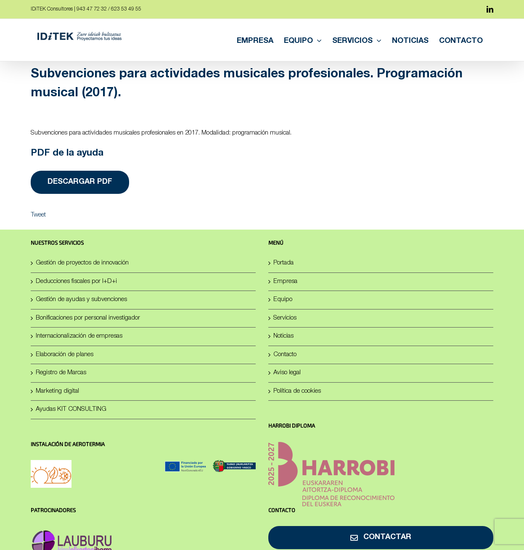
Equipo (282, 299)
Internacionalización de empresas (79, 336)
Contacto (284, 355)
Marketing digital (57, 391)
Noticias (283, 336)
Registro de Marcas (61, 373)
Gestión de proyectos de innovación (82, 263)
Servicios (284, 318)
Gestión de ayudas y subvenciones (81, 299)
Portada (283, 263)
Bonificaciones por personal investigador (88, 318)
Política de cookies (297, 391)
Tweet (38, 215)
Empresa (285, 281)
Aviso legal (287, 373)
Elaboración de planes (64, 355)
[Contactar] (380, 537)
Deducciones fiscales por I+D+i (76, 281)
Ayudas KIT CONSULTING (71, 409)
